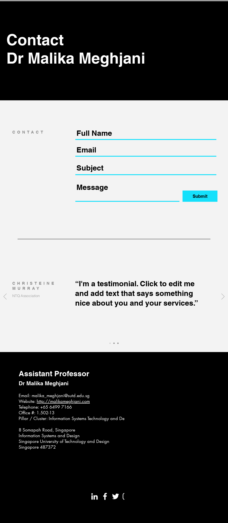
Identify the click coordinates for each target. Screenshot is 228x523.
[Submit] (200, 196)
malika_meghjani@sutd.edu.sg (61, 395)
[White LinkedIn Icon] (94, 496)
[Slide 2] (114, 343)
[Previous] (5, 297)
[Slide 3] (118, 343)
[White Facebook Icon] (105, 496)
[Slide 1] (110, 343)
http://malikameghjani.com (63, 401)
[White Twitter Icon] (115, 496)
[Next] (222, 297)
